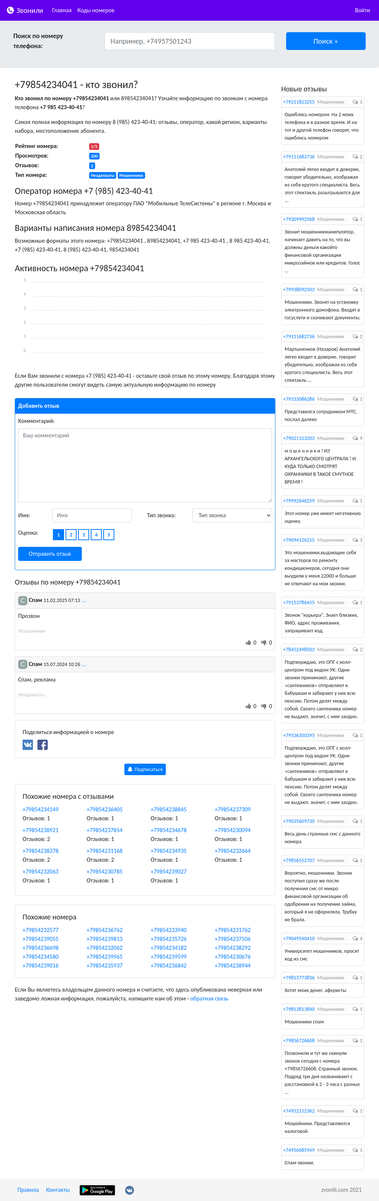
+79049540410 (299, 938)
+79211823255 (299, 102)
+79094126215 (299, 540)
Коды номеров (95, 10)
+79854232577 (40, 929)
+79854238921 (40, 830)
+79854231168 (105, 850)
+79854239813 (105, 938)
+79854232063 (40, 871)
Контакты (58, 1189)
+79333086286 (299, 399)
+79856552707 (299, 860)
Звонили (24, 10)
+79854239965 (105, 956)
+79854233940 (169, 929)
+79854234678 (169, 830)
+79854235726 (169, 938)
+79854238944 (233, 965)
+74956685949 (299, 1150)
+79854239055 (40, 938)
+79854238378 (40, 850)
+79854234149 (40, 809)
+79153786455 (299, 602)
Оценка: (28, 532)
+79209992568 (299, 219)
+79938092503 (299, 289)
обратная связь (209, 998)
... (83, 599)
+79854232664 (233, 850)
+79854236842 (169, 965)
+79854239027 (169, 871)
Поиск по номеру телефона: (38, 41)
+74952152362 (299, 1111)
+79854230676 (233, 956)
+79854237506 (233, 938)
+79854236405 (105, 809)
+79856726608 (299, 1040)
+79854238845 (169, 809)
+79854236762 (105, 929)
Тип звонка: (161, 515)
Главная (62, 10)
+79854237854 (105, 830)
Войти (362, 10)
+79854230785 (105, 871)
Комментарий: (36, 420)
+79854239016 (40, 965)
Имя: (24, 515)
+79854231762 (233, 929)
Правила (28, 1189)
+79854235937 (105, 965)
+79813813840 (299, 1009)
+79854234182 (169, 947)
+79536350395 (299, 735)
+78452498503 (299, 649)
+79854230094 (233, 830)
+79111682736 (299, 157)
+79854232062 (105, 947)
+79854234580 (40, 956)
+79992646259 (299, 501)
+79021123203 (299, 438)
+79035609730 (299, 821)
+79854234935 (169, 850)
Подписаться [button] (145, 769)
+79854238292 (233, 947)
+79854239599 (169, 956)
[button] (326, 41)
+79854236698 (40, 947)
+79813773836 (299, 978)
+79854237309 (233, 809)
